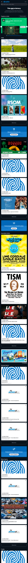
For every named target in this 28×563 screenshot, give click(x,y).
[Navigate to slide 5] (9, 35)
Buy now (23, 26)
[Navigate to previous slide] (1, 26)
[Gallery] (14, 27)
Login (3, 541)
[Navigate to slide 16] (18, 35)
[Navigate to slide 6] (10, 35)
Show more (7, 65)
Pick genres (14, 330)
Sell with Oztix (4, 543)
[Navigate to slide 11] (14, 35)
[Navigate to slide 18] (19, 35)
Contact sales (9, 541)
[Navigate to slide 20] (21, 35)
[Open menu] (2, 2)
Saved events (4, 526)
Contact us (3, 560)
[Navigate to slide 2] (7, 35)
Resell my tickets (4, 531)
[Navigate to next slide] (27, 26)
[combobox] (14, 4)
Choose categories (14, 239)
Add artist (14, 132)
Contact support (5, 522)
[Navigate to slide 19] (20, 35)
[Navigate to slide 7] (11, 35)
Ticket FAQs (3, 529)
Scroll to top (14, 503)
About (2, 557)
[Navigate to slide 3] (8, 35)
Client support (4, 548)
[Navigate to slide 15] (17, 35)
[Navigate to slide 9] (12, 35)
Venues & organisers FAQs (6, 546)
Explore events (4, 524)
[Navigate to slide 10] (13, 35)
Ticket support (4, 530)
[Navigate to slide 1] (6, 35)
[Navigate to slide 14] (16, 35)
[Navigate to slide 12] (15, 35)
